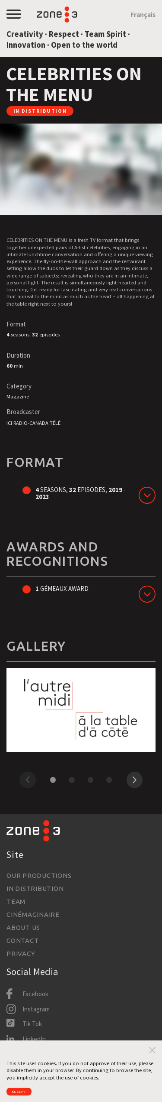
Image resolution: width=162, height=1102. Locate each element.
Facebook (35, 994)
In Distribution (35, 888)
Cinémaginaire (33, 914)
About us (23, 927)
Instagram (36, 1009)
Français (143, 14)
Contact (22, 940)
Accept (25, 1089)
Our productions (38, 875)
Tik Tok (32, 1024)
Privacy (20, 953)
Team (15, 901)
